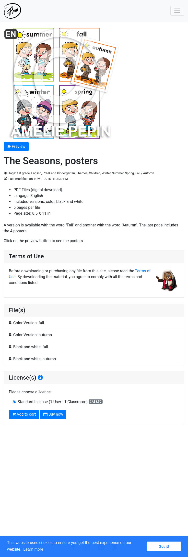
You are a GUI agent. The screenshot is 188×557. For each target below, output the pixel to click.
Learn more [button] (33, 549)
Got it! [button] (164, 546)
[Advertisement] (94, 485)
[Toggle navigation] (177, 11)
